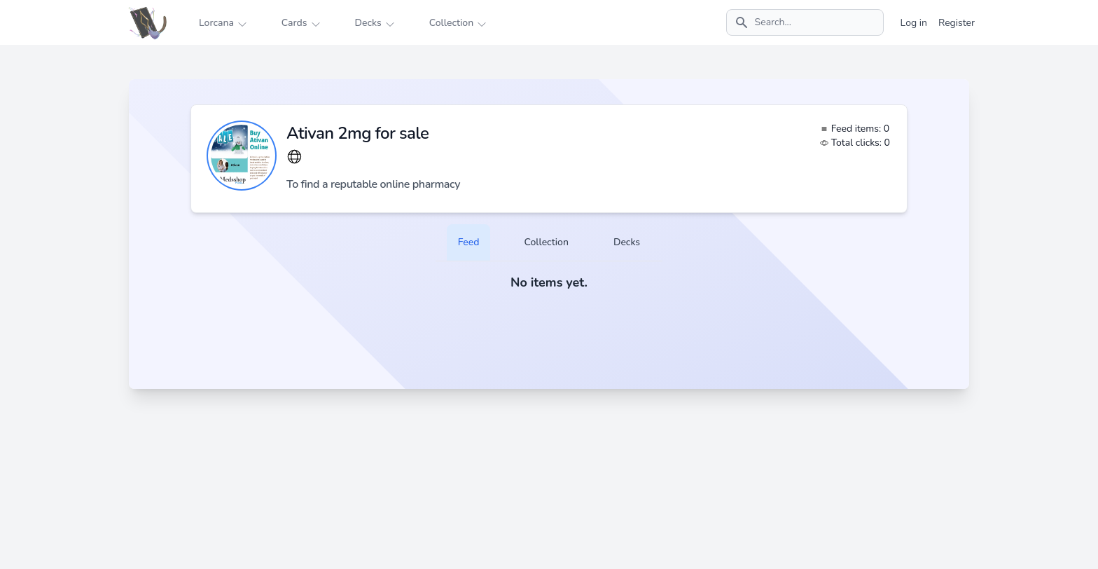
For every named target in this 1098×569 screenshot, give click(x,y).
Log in (914, 22)
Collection (546, 242)
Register (956, 22)
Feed (469, 242)
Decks (626, 242)
